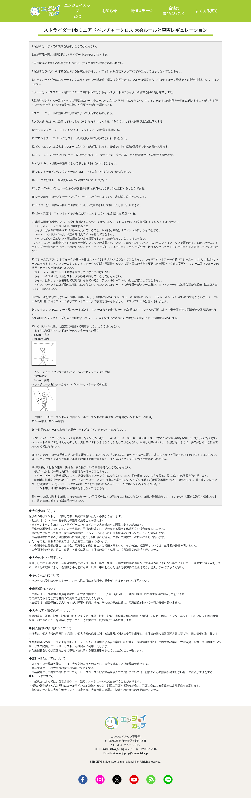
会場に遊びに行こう (174, 11)
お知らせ (109, 11)
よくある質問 (206, 11)
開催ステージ (142, 11)
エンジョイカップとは (77, 10)
